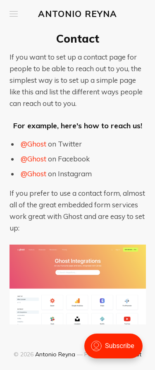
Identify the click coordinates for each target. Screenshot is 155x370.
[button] (14, 13)
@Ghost (33, 143)
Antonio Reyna (77, 13)
